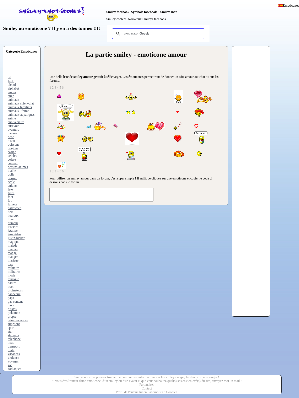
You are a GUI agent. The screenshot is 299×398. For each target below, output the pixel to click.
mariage (13, 260)
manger (13, 256)
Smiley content (116, 19)
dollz (11, 174)
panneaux (14, 294)
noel (10, 286)
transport (14, 346)
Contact (147, 388)
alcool (12, 84)
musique (13, 279)
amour (12, 92)
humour (13, 223)
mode (11, 275)
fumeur (12, 204)
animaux (13, 99)
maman (12, 249)
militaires (14, 271)
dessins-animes (18, 167)
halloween (14, 208)
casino (12, 152)
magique (13, 241)
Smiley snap (168, 12)
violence (13, 357)
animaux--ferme (18, 111)
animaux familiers (20, 107)
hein (10, 212)
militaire (13, 268)
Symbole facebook (144, 12)
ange (11, 96)
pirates (12, 309)
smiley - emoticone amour (150, 54)
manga (12, 253)
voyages (13, 361)
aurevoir (13, 126)
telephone (14, 339)
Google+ (172, 392)
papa (11, 298)
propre (12, 316)
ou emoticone (32, 28)
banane (12, 133)
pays (11, 305)
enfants (12, 185)
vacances (14, 354)
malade (12, 245)
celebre (12, 155)
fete (10, 189)
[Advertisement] (22, 66)
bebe (11, 137)
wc (10, 365)
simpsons (14, 324)
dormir (12, 178)
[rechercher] (157, 33)
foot (10, 197)
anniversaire (16, 122)
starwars (13, 335)
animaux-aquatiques (21, 114)
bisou (11, 140)
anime (12, 118)
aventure (13, 129)
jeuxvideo (14, 234)
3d (9, 77)
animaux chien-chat (21, 103)
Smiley (10, 28)
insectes (13, 226)
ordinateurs (15, 290)
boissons (13, 144)
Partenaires (146, 384)
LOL (11, 81)
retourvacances (18, 320)
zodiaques (14, 369)
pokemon (14, 312)
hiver (11, 219)
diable (12, 170)
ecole (11, 182)
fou (10, 200)
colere (12, 159)
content (12, 163)
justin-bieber (16, 238)
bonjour (13, 148)
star (10, 331)
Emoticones (291, 5)
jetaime (12, 230)
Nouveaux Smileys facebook (147, 19)
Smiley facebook (118, 12)
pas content (15, 301)
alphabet (13, 88)
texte (11, 342)
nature (12, 283)
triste (11, 350)
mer (10, 264)
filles (11, 193)
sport (11, 327)
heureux (13, 215)
